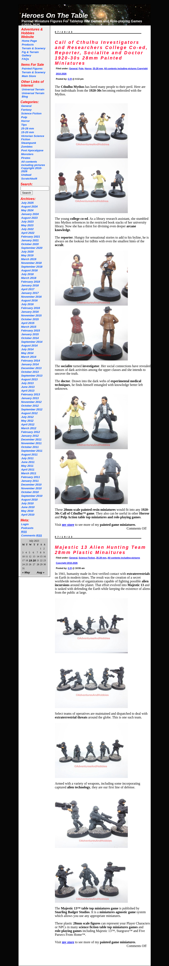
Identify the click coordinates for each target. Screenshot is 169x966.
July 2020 (27, 251)
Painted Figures (32, 68)
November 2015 (31, 315)
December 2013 (31, 368)
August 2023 (29, 217)
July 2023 (27, 221)
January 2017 (30, 293)
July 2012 (27, 417)
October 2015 (30, 319)
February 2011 (30, 477)
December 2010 (31, 484)
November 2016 (31, 296)
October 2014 (30, 338)
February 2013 (30, 394)
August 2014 (29, 345)
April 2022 (28, 232)
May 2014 (27, 353)
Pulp (24, 117)
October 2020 (30, 244)
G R (70, 79)
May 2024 (27, 210)
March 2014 (28, 356)
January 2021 (30, 240)
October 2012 (30, 405)
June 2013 (28, 386)
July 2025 (27, 202)
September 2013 (31, 375)
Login (25, 524)
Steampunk (28, 142)
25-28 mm (27, 128)
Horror (25, 121)
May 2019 (27, 255)
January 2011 (30, 480)
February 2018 (30, 281)
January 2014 (30, 364)
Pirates (25, 157)
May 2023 (27, 225)
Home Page (29, 40)
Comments (31, 535)
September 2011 (31, 450)
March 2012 (28, 428)
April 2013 (28, 390)
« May (26, 572)
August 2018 (29, 270)
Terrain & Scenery (34, 48)
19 (30, 560)
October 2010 (30, 492)
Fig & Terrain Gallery (30, 54)
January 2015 (30, 334)
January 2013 (30, 398)
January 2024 (30, 214)
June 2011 (28, 462)
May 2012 (27, 420)
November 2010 (31, 488)
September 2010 (31, 495)
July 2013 (27, 383)
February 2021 (30, 236)
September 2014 (31, 341)
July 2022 (27, 229)
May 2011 (27, 465)
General (26, 105)
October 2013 (30, 371)
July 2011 (27, 458)
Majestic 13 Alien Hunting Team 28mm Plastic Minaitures (100, 550)
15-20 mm (27, 132)
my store (68, 942)
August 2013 (29, 379)
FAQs (25, 59)
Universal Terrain (33, 89)
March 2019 (28, 259)
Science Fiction (31, 113)
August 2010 (29, 499)
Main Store (29, 76)
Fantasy (26, 109)
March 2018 (28, 277)
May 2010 (27, 510)
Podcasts (27, 528)
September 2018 (31, 266)
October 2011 (30, 447)
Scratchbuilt (29, 178)
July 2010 (27, 503)
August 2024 (29, 206)
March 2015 (28, 326)
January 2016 (30, 311)
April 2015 (28, 323)
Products (28, 44)
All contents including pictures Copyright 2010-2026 (33, 166)
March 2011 (28, 473)
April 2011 (28, 469)
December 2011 (31, 439)
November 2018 (31, 262)
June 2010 (28, 507)
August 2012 (29, 413)
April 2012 (28, 424)
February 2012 (30, 432)
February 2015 (30, 330)
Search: (27, 184)
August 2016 (29, 300)
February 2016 (30, 308)
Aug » (40, 572)
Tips (24, 124)
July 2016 (27, 304)
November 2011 (31, 443)
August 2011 (29, 454)
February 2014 (30, 360)
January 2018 (30, 285)
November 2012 (31, 401)
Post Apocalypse (32, 150)
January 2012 (30, 435)
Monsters (27, 154)
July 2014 (27, 349)
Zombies (27, 146)
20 (34, 560)
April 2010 (28, 514)
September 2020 (31, 247)
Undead (26, 174)
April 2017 (28, 289)
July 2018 (27, 274)
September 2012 (31, 409)
